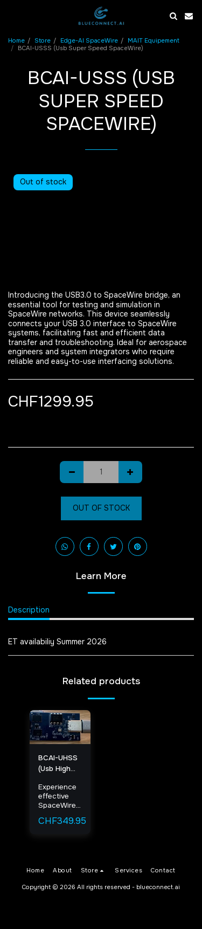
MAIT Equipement (153, 40)
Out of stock (101, 508)
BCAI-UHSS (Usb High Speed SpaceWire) (58, 763)
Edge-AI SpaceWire (89, 40)
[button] (12, 15)
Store (42, 40)
